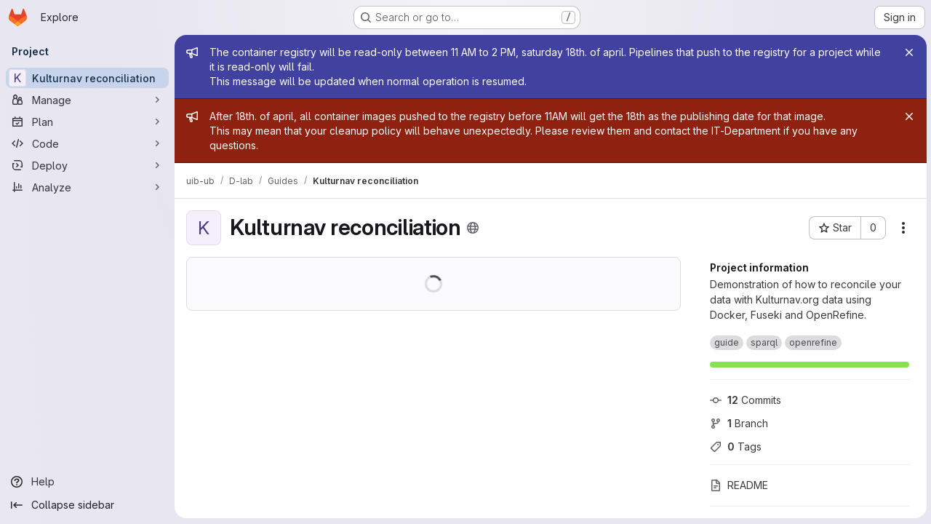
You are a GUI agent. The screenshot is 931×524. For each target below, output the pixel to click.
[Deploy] (87, 165)
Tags (734, 446)
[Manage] (87, 100)
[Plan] (87, 121)
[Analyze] (87, 187)
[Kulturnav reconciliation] (87, 78)
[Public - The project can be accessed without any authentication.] (473, 228)
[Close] (907, 52)
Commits (744, 400)
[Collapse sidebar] (87, 505)
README (737, 485)
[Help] (87, 482)
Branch (737, 423)
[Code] (87, 143)
